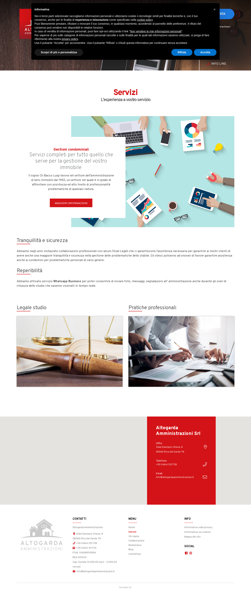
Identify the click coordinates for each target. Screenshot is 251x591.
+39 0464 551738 (85, 543)
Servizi (142, 532)
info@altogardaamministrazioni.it (94, 571)
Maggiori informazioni (71, 203)
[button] (214, 9)
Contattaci (223, 26)
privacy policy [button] (70, 39)
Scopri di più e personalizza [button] (59, 52)
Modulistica (134, 545)
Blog (130, 549)
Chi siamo (133, 536)
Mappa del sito (192, 537)
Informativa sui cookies (197, 532)
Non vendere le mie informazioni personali (155, 31)
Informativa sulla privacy (198, 527)
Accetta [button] (205, 52)
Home (131, 527)
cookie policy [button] (145, 19)
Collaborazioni (136, 540)
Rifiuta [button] (182, 52)
